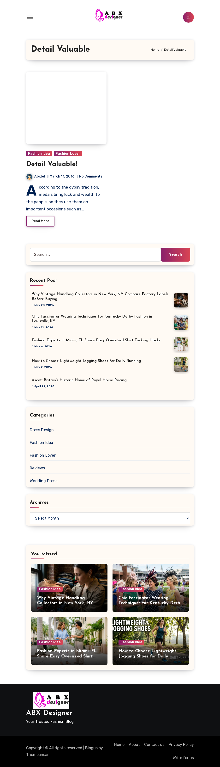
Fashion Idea (39, 154)
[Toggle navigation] (30, 17)
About (134, 744)
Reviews (37, 468)
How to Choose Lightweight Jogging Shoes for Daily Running (86, 361)
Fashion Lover (68, 154)
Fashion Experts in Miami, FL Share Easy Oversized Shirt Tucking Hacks (96, 340)
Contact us (154, 744)
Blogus (91, 748)
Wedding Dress (43, 481)
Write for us (183, 757)
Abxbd (35, 176)
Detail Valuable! (51, 164)
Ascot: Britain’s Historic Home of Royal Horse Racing (79, 380)
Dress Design (42, 430)
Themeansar (37, 754)
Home (119, 744)
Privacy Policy (181, 744)
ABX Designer (49, 713)
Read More (40, 221)
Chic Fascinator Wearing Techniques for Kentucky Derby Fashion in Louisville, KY (151, 603)
